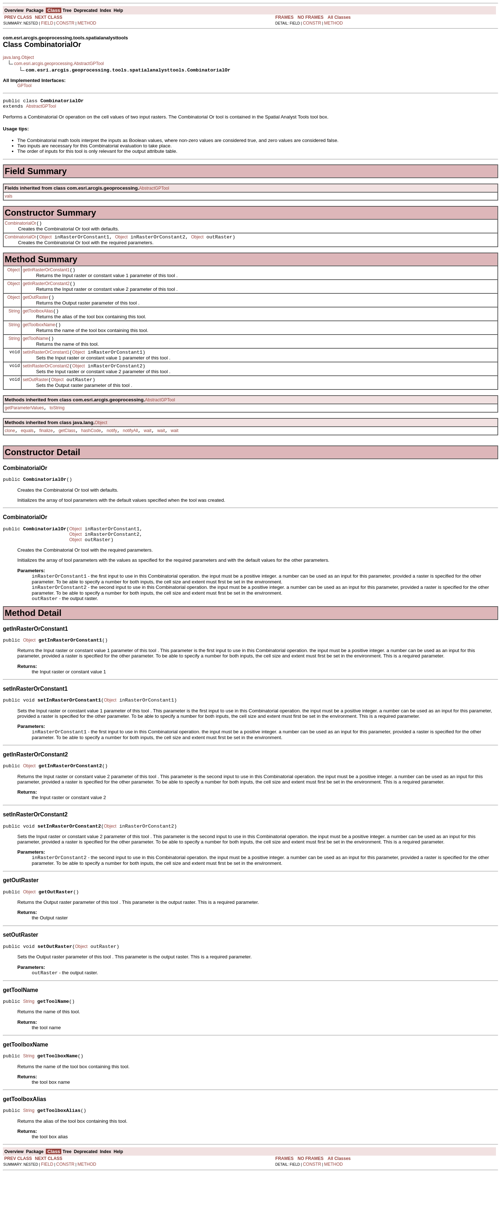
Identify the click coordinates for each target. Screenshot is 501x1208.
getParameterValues (24, 423)
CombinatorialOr (20, 226)
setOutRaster (35, 393)
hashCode (91, 446)
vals (8, 198)
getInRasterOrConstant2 (46, 290)
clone (10, 446)
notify (112, 446)
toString (57, 423)
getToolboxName (39, 334)
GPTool (24, 85)
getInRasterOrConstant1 (46, 275)
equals (27, 446)
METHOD (87, 23)
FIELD (47, 23)
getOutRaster (35, 304)
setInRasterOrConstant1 (46, 364)
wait (147, 446)
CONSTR (65, 23)
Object (45, 241)
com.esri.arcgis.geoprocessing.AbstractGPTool (59, 63)
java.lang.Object (18, 57)
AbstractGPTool (41, 108)
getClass (66, 446)
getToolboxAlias (38, 319)
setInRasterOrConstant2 (46, 378)
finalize (46, 446)
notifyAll (130, 446)
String (14, 319)
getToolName (35, 349)
